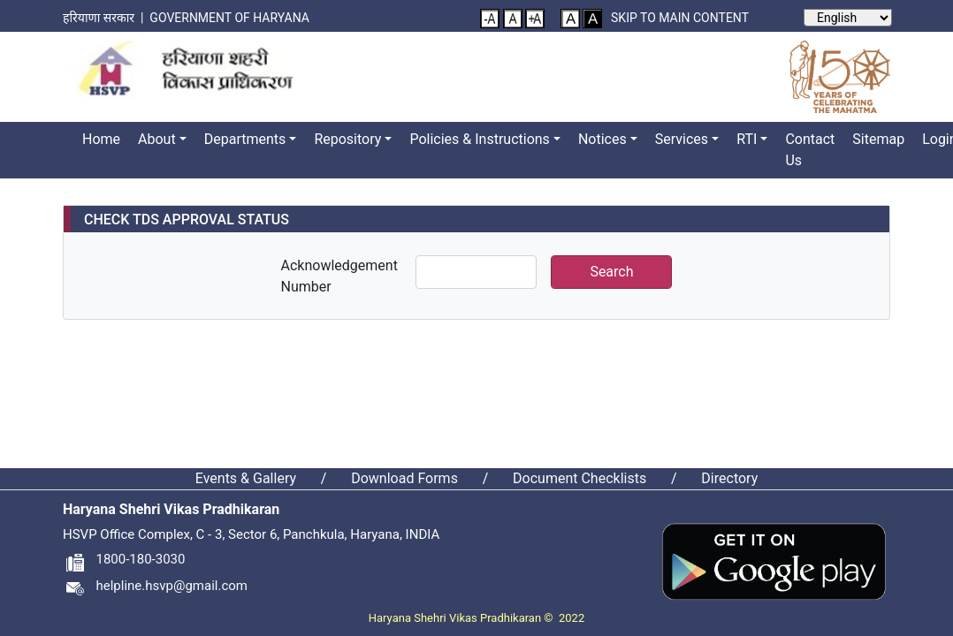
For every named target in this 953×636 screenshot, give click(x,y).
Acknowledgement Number (339, 276)
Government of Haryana (230, 18)
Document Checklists (579, 478)
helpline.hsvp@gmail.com (155, 586)
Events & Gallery (245, 478)
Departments (245, 139)
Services (681, 139)
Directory (729, 478)
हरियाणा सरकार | (106, 18)
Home (101, 139)
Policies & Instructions (479, 139)
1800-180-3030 (124, 559)
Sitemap (878, 139)
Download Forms (404, 478)
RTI (746, 139)
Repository (347, 139)
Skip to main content (680, 18)
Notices (602, 139)
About (157, 139)
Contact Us (810, 150)
